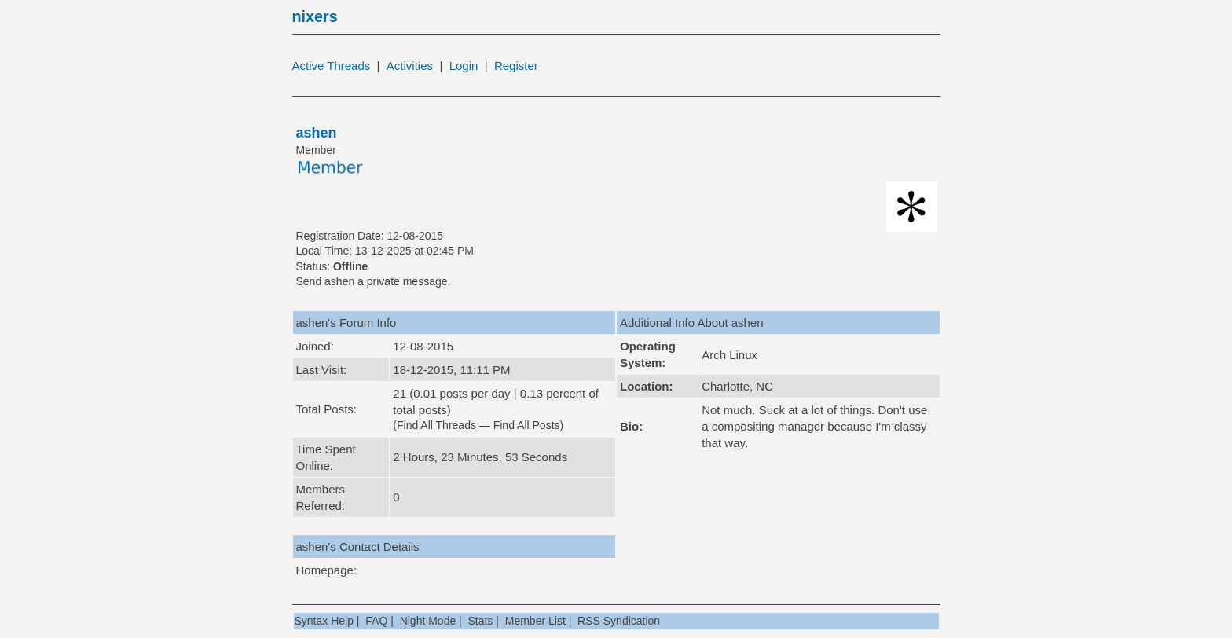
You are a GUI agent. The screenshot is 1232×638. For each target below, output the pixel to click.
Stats (480, 620)
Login (463, 65)
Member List (535, 620)
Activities (410, 65)
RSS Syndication (619, 620)
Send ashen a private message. (373, 281)
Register (516, 65)
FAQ (376, 620)
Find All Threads (436, 425)
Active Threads (331, 65)
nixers (315, 16)
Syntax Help (324, 620)
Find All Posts (526, 425)
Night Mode (428, 620)
